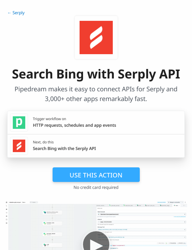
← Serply (16, 13)
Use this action (96, 174)
